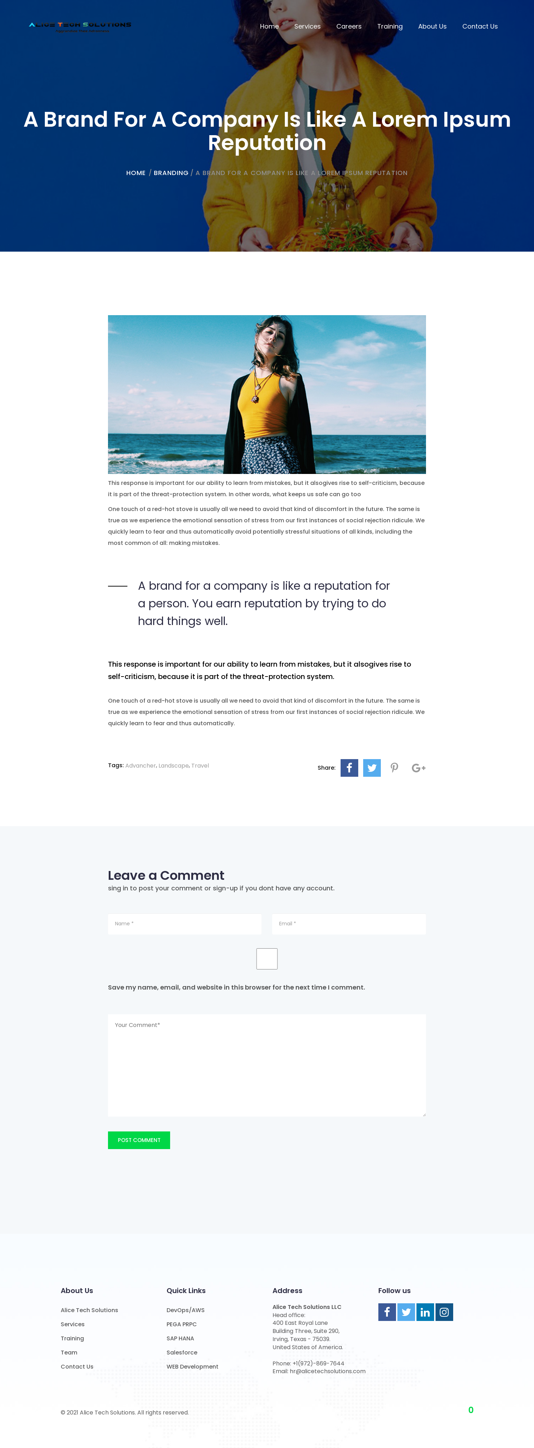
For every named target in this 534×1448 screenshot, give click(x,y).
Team (69, 1352)
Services (307, 26)
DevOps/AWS (186, 1310)
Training (390, 26)
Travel (200, 766)
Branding (171, 172)
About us (432, 26)
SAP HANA (180, 1338)
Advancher (140, 766)
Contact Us (480, 26)
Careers (349, 26)
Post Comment (139, 1140)
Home (269, 26)
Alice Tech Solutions (89, 1310)
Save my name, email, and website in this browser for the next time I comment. (236, 987)
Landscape (173, 766)
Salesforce (182, 1352)
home (136, 172)
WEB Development (192, 1367)
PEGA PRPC (182, 1324)
